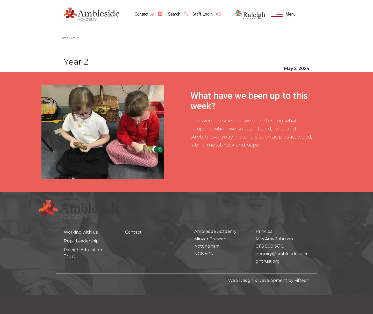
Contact (141, 14)
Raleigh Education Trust (83, 253)
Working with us (81, 232)
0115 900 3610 (270, 246)
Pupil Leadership (81, 241)
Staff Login (206, 14)
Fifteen (302, 280)
